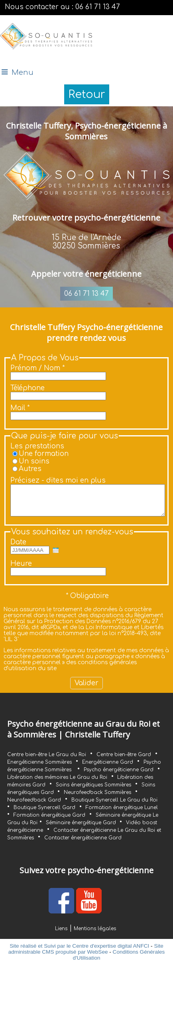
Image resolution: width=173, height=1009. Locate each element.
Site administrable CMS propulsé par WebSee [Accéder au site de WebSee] (85, 955)
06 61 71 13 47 (86, 293)
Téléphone (27, 388)
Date (18, 548)
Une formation (44, 454)
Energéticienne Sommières (39, 768)
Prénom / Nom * (37, 368)
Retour (86, 94)
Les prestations (37, 446)
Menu (22, 72)
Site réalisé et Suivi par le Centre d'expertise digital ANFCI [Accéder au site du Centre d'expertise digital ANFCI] (79, 952)
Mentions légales (95, 934)
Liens (61, 934)
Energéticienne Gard (107, 768)
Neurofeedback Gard (34, 806)
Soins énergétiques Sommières (93, 791)
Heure (21, 569)
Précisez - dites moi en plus (58, 480)
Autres (30, 469)
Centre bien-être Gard (123, 760)
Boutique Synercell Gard (44, 813)
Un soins (34, 461)
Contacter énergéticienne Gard (83, 844)
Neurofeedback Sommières (97, 798)
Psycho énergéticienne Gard (118, 775)
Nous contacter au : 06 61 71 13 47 (62, 7)
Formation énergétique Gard (49, 821)
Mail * (19, 408)
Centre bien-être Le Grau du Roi (46, 760)
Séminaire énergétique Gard (82, 828)
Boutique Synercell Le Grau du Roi (114, 806)
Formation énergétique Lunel (122, 813)
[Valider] (86, 689)
